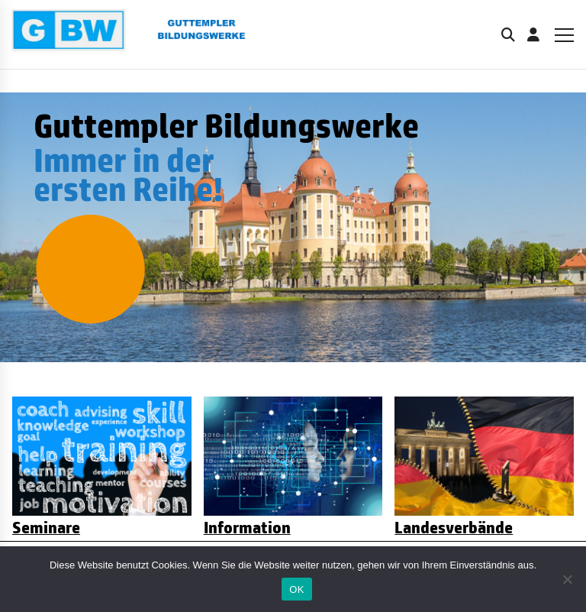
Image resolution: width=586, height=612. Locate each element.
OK (296, 589)
